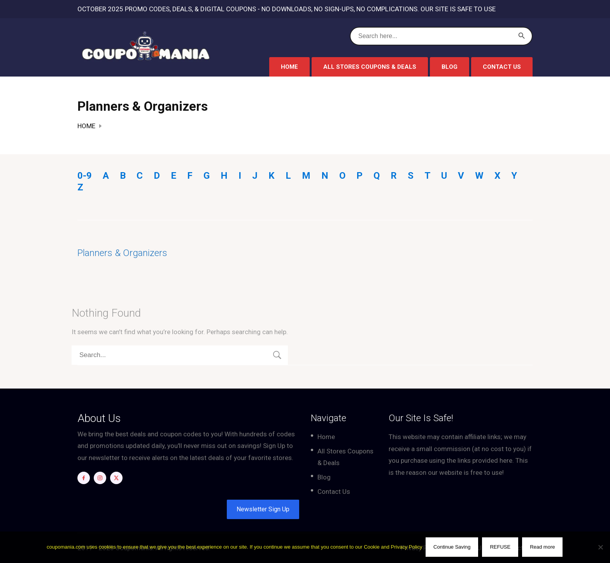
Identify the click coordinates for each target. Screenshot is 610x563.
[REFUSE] (600, 547)
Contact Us (502, 66)
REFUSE (501, 547)
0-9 (84, 175)
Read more (543, 547)
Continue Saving (452, 547)
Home (289, 66)
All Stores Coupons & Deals (369, 66)
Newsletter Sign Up (263, 509)
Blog (449, 66)
